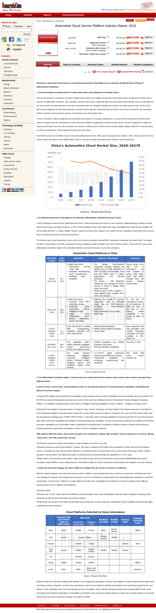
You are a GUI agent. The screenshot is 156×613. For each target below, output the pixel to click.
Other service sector (12, 161)
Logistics (7, 180)
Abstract (48, 64)
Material (7, 92)
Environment (9, 165)
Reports (47, 15)
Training (7, 158)
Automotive (8, 103)
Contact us (42, 605)
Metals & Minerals (11, 88)
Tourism (7, 184)
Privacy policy (69, 605)
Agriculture (8, 71)
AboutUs (28, 15)
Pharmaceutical (10, 116)
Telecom (7, 137)
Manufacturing (48, 21)
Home (8, 15)
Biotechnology (10, 112)
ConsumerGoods (11, 64)
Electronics (8, 148)
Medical (7, 120)
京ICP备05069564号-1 (90, 609)
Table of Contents (71, 64)
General (7, 67)
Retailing (7, 173)
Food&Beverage (11, 75)
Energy (7, 84)
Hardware (8, 129)
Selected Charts (95, 64)
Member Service (101, 605)
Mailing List (117, 605)
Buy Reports (85, 605)
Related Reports (119, 64)
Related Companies (143, 64)
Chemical (8, 99)
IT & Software (9, 133)
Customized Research (73, 15)
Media (6, 145)
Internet (7, 141)
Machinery (8, 96)
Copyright (55, 605)
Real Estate (9, 177)
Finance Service (10, 169)
